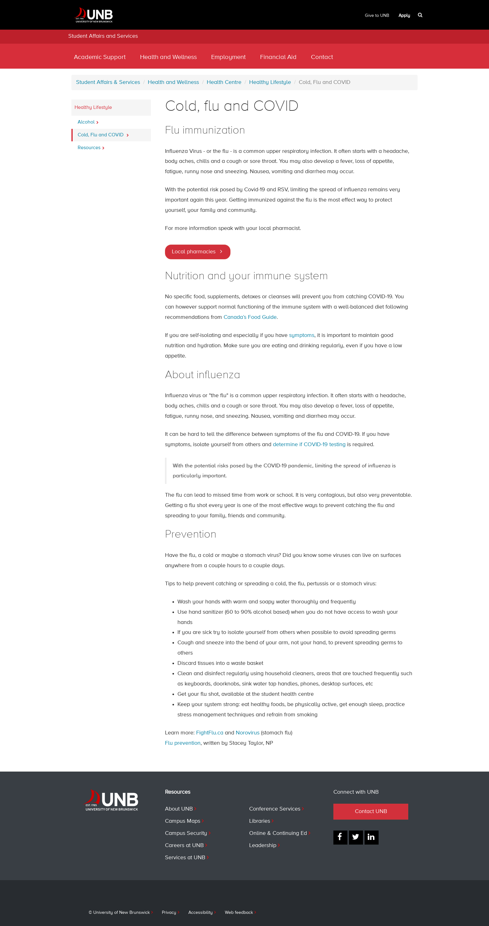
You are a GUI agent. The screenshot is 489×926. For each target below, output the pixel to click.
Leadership (262, 845)
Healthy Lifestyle (270, 82)
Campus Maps (182, 821)
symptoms (301, 335)
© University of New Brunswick (119, 912)
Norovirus (247, 733)
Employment (228, 57)
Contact (322, 57)
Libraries (259, 821)
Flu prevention (183, 743)
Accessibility (200, 912)
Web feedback (239, 912)
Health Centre (224, 82)
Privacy (169, 912)
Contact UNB (371, 811)
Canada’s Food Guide (250, 317)
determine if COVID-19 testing (309, 444)
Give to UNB (377, 15)
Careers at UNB (184, 845)
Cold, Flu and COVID (103, 133)
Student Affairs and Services (103, 36)
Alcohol (88, 120)
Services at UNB (185, 857)
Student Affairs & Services (108, 82)
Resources (91, 146)
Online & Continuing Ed (278, 833)
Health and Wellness (168, 57)
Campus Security (186, 833)
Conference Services (274, 809)
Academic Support (100, 57)
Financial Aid (278, 57)
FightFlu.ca (210, 733)
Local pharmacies (193, 252)
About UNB (179, 809)
